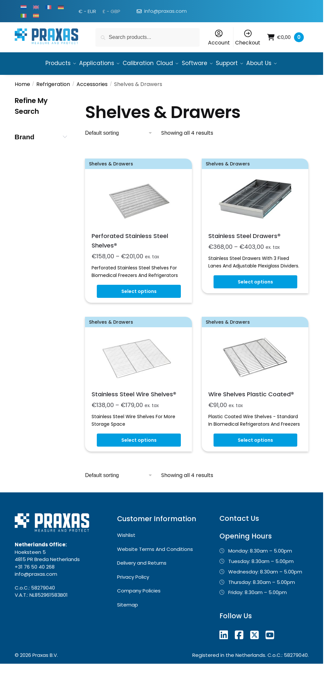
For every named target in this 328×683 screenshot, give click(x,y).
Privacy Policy (133, 593)
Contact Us (239, 535)
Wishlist (126, 552)
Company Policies (139, 607)
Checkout (247, 37)
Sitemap (127, 621)
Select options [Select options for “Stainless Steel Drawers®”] (255, 299)
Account (219, 37)
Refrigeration (53, 101)
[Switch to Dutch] (23, 7)
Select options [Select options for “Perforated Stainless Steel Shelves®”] (139, 308)
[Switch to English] (36, 7)
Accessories (92, 101)
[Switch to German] (61, 7)
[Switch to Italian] (23, 15)
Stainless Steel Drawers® (244, 253)
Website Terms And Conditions (155, 566)
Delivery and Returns (141, 579)
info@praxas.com (165, 11)
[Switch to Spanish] (36, 15)
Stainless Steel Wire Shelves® (134, 411)
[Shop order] (119, 150)
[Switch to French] (48, 7)
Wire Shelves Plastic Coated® (251, 411)
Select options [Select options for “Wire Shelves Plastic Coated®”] (255, 457)
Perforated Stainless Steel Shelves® (130, 257)
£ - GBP (111, 11)
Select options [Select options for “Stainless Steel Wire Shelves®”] (139, 457)
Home (22, 101)
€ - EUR (87, 11)
